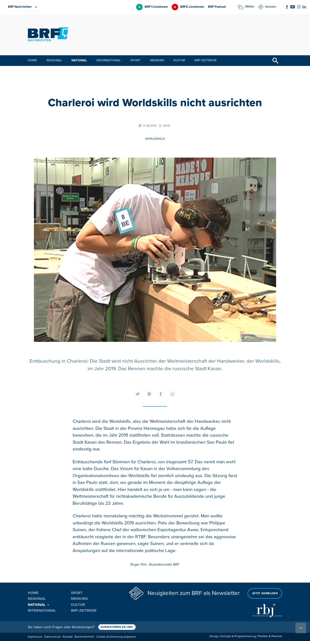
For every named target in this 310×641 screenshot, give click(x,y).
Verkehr (270, 7)
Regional (54, 60)
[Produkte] (22, 7)
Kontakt (68, 637)
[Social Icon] (287, 7)
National (79, 60)
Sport (135, 60)
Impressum (35, 637)
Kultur (179, 60)
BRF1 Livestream (156, 7)
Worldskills (155, 139)
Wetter (249, 6)
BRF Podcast (217, 7)
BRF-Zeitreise (205, 60)
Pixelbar (263, 636)
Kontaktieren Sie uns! (117, 627)
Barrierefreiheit (84, 637)
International (108, 60)
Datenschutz (52, 637)
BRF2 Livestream (192, 7)
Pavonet (276, 636)
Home (32, 60)
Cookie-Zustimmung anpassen (116, 637)
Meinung (157, 60)
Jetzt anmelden (265, 593)
